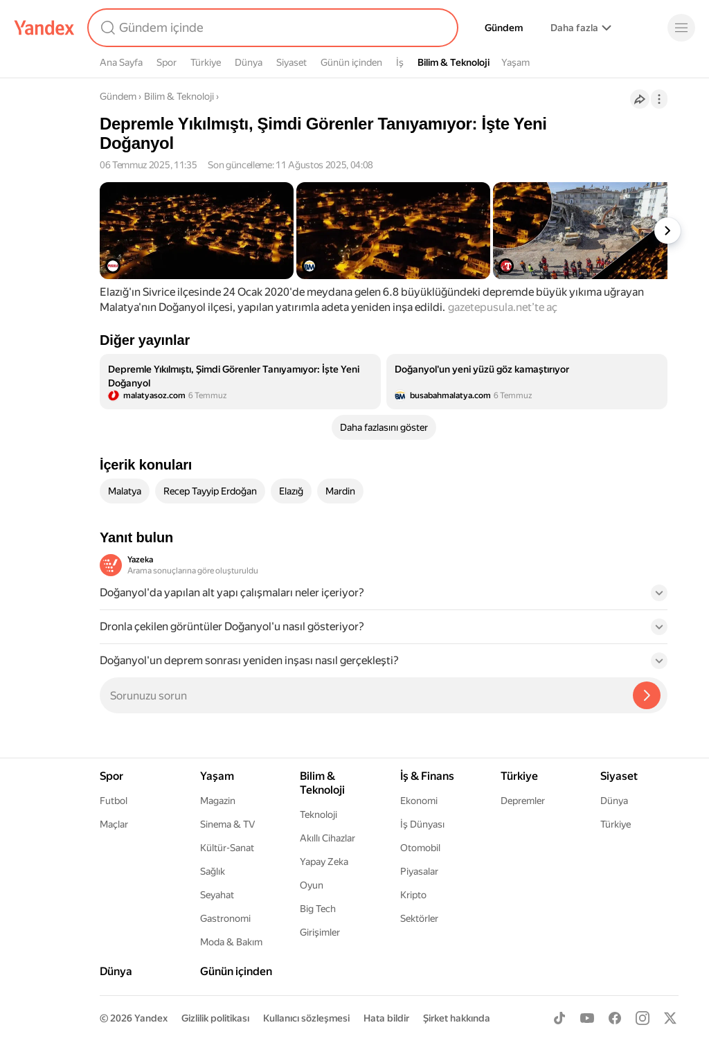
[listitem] (240, 381)
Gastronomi (225, 918)
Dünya (248, 62)
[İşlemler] (659, 99)
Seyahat (217, 894)
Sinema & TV (227, 824)
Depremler (523, 800)
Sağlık (212, 871)
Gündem (504, 27)
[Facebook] (615, 1018)
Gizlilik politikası (215, 1018)
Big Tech (318, 908)
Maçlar (114, 824)
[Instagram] (642, 1018)
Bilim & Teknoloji (454, 62)
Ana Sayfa (121, 62)
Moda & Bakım (231, 941)
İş (400, 62)
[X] (670, 1018)
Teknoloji (318, 814)
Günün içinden (351, 62)
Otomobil (420, 847)
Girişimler (320, 932)
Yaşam (515, 62)
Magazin (217, 800)
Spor (166, 62)
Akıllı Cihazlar (327, 838)
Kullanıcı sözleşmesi (306, 1018)
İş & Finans (427, 776)
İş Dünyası (422, 824)
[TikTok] (559, 1018)
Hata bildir (386, 1018)
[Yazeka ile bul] (647, 695)
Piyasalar (419, 871)
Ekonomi (419, 800)
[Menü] (681, 28)
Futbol (113, 800)
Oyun (311, 885)
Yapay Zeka (324, 861)
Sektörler (419, 918)
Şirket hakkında (456, 1018)
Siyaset (291, 62)
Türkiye (205, 62)
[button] (383, 597)
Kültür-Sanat (227, 847)
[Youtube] (587, 1018)
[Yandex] (44, 27)
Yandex (151, 1018)
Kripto (413, 894)
